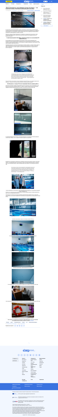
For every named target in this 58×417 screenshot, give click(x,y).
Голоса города (33, 372)
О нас (31, 3)
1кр (26, 322)
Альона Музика (23, 323)
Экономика (24, 370)
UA (49, 1)
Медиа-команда (27, 386)
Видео (40, 365)
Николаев (7, 322)
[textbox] (46, 4)
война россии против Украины (33, 322)
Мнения (23, 374)
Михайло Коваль (9, 323)
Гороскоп (41, 364)
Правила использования (16, 384)
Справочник (26, 3)
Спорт (23, 368)
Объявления (41, 362)
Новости (7, 3)
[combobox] (46, 4)
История (12, 3)
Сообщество (24, 380)
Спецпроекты (18, 3)
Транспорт (41, 361)
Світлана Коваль (15, 10)
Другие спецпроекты (33, 376)
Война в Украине (25, 371)
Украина (23, 362)
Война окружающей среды (33, 366)
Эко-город (32, 362)
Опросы (32, 369)
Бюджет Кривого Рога (34, 360)
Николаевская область (17, 322)
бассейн (23, 322)
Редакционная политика (28, 384)
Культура (23, 364)
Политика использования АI (16, 388)
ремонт (12, 322)
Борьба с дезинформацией (34, 364)
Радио (40, 367)
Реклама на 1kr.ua (39, 384)
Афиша (40, 359)
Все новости (46, 25)
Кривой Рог (24, 361)
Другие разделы (36, 3)
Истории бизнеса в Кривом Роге (34, 374)
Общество (24, 365)
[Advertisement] (23, 333)
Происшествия (24, 367)
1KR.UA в (31, 10)
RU (51, 1)
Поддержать (9, 1)
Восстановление (33, 370)
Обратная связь (39, 386)
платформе (32, 320)
